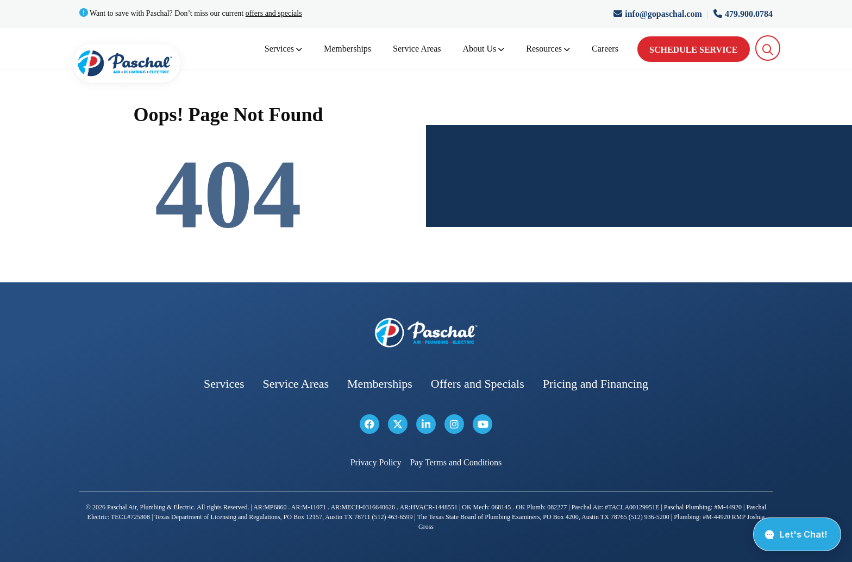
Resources (548, 48)
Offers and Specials (477, 383)
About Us (484, 48)
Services (283, 48)
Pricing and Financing (595, 383)
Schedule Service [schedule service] (693, 49)
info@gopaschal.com (658, 13)
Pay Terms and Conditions (456, 462)
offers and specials (274, 13)
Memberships (347, 48)
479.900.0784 (743, 13)
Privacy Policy (376, 462)
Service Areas (417, 48)
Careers (605, 48)
